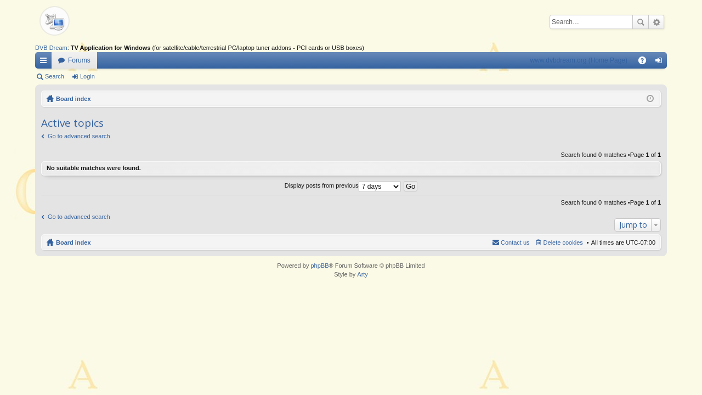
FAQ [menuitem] (645, 63)
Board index (73, 98)
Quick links (45, 63)
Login (87, 76)
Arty (362, 274)
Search (640, 22)
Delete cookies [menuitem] (563, 242)
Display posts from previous (343, 185)
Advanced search (656, 22)
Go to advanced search (79, 136)
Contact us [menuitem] (515, 242)
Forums (79, 60)
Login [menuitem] (661, 63)
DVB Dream (51, 47)
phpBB (319, 265)
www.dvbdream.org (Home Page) (578, 60)
